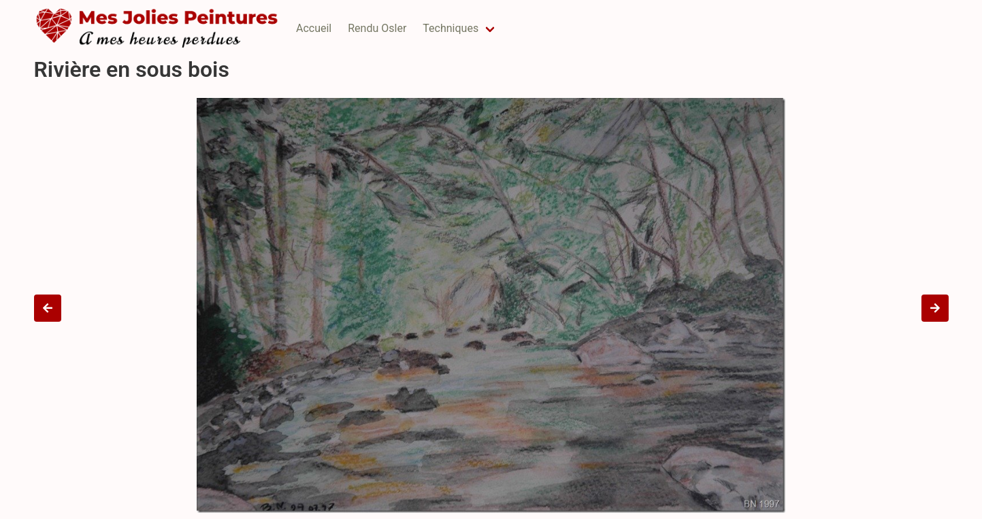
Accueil (313, 28)
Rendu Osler (377, 28)
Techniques (450, 28)
